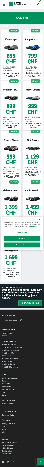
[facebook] (3, 462)
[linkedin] (8, 462)
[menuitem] (39, 4)
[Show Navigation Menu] (4, 5)
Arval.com (8, 315)
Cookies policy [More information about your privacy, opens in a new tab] (33, 226)
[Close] (39, 219)
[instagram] (13, 462)
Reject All (22, 239)
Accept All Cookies (22, 245)
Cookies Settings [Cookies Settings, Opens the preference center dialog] (22, 233)
